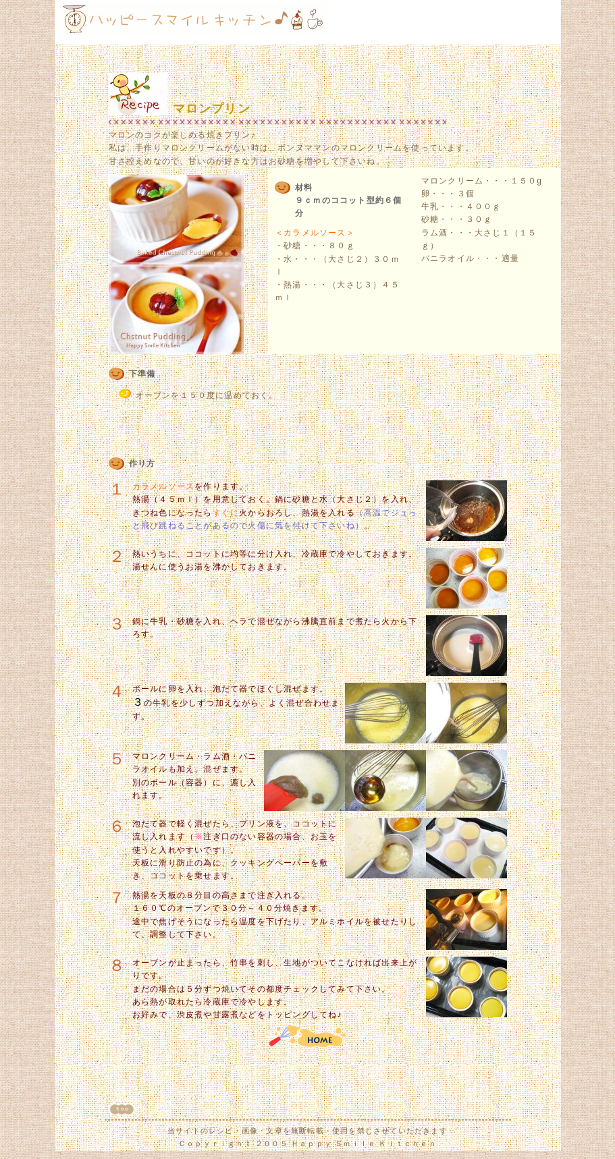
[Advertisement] (477, 22)
